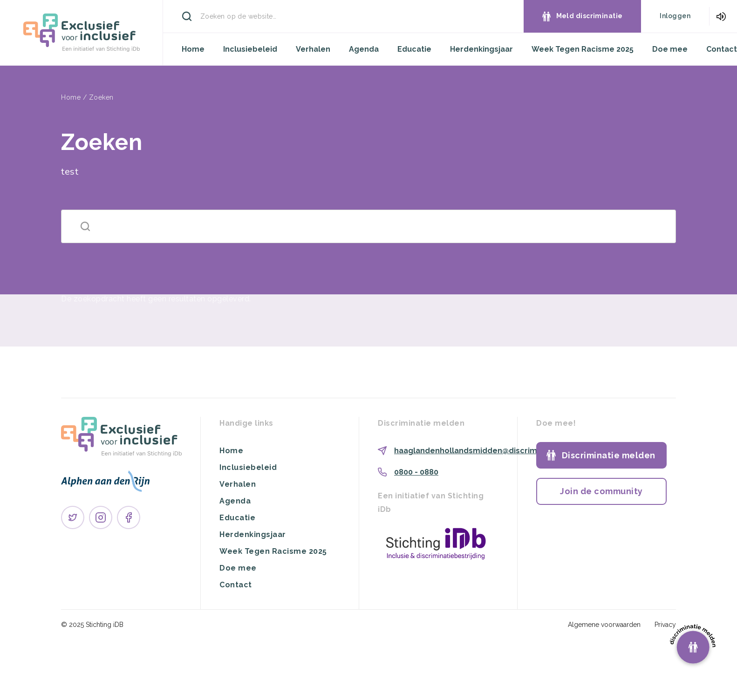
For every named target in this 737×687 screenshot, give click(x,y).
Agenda (364, 49)
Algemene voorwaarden (604, 624)
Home (193, 49)
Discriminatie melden (608, 455)
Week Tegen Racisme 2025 (583, 49)
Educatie (414, 49)
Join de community (601, 491)
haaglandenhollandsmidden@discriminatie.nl (480, 450)
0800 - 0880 (416, 472)
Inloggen (675, 16)
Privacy (665, 624)
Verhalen (313, 49)
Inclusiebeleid (250, 49)
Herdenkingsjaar (481, 49)
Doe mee (670, 49)
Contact (721, 49)
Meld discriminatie (589, 16)
